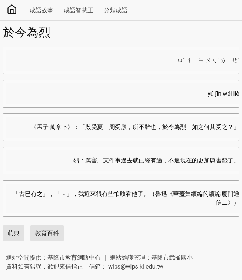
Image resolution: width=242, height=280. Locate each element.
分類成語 (115, 10)
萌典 (14, 233)
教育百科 (47, 233)
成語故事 (41, 10)
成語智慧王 (78, 10)
